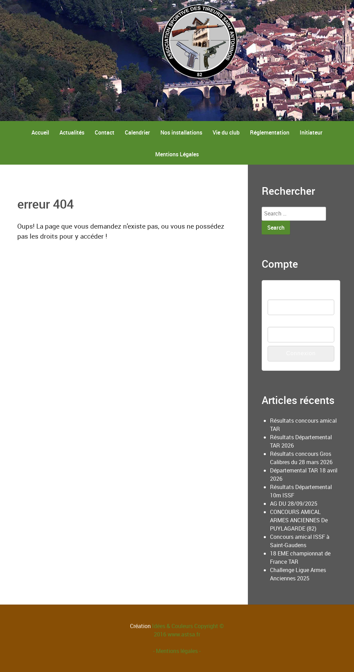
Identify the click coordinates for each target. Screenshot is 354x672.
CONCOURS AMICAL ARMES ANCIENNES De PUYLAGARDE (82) (299, 520)
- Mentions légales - (177, 651)
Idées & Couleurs (172, 626)
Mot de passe (284, 322)
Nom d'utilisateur (288, 295)
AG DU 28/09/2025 (293, 503)
